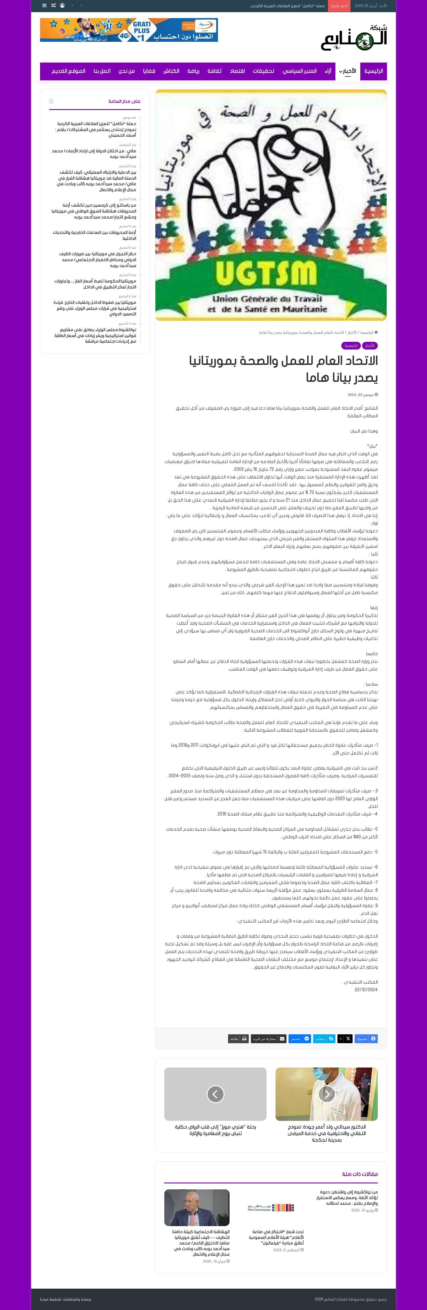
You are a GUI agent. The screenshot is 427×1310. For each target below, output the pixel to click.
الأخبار (349, 71)
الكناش (171, 71)
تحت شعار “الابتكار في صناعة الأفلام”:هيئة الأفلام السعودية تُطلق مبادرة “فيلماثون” (276, 1237)
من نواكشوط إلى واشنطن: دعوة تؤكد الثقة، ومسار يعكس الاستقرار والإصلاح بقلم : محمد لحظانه (347, 1198)
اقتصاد (237, 71)
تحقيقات (263, 71)
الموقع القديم (68, 71)
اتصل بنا (101, 71)
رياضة (193, 71)
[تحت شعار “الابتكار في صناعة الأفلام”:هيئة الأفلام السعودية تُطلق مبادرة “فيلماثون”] (271, 1207)
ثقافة (215, 71)
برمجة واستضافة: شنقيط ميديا (65, 1299)
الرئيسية (373, 71)
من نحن (127, 71)
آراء (328, 71)
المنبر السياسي (299, 71)
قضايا (149, 71)
